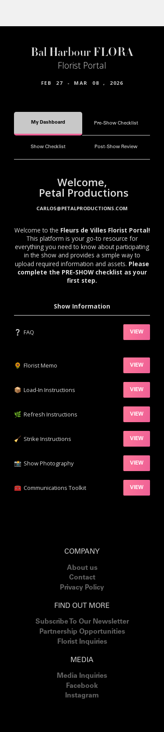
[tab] (48, 123)
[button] (17, 13)
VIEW (136, 332)
